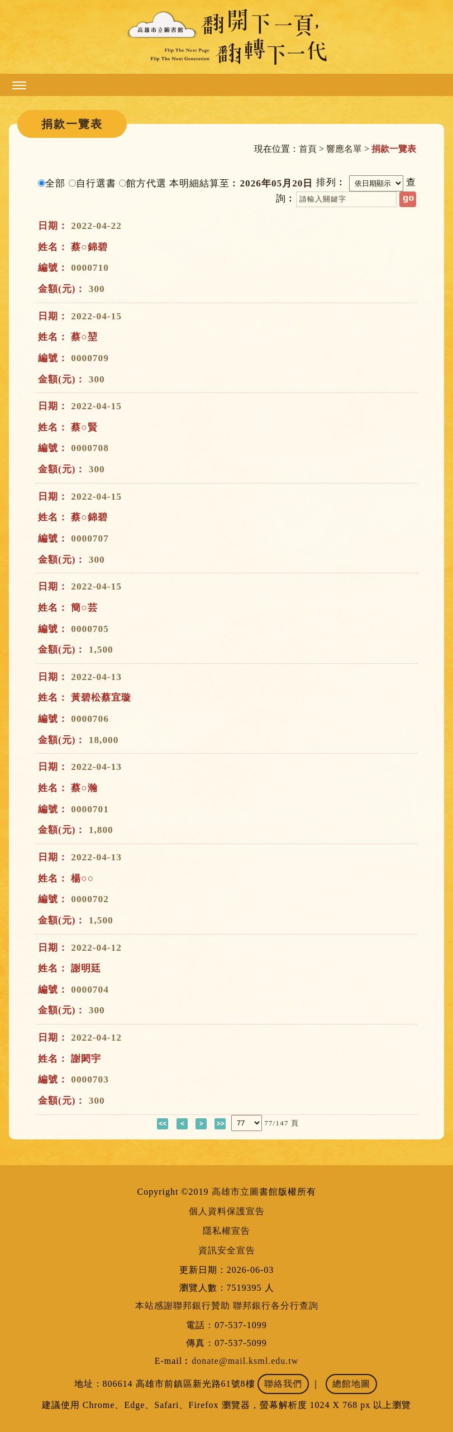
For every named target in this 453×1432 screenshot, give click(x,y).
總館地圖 (351, 1383)
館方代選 (146, 183)
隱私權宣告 (226, 1230)
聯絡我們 (283, 1383)
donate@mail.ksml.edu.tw (245, 1361)
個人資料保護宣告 (227, 1211)
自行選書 (96, 183)
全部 (55, 183)
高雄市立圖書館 (245, 1191)
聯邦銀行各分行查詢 (275, 1305)
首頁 (308, 149)
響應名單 (344, 149)
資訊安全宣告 (226, 1250)
